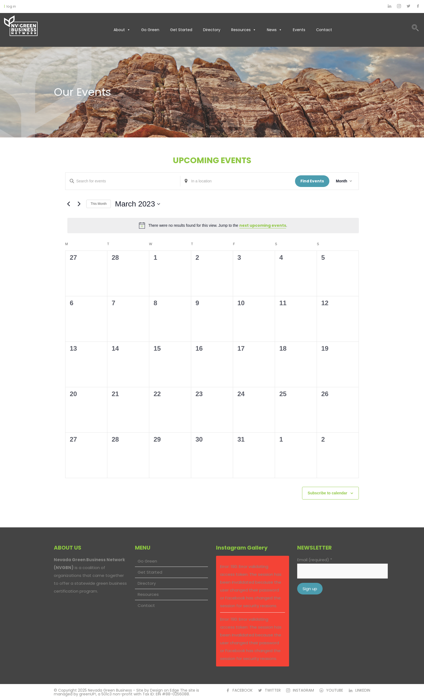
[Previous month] (68, 204)
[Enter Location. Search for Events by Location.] (237, 181)
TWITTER (273, 690)
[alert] (213, 225)
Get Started (181, 29)
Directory (211, 29)
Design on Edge (164, 690)
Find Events (312, 181)
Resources (243, 29)
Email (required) (314, 560)
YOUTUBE (334, 690)
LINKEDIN (362, 690)
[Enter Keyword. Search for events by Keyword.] (122, 181)
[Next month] (79, 204)
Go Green (150, 29)
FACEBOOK (243, 690)
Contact (324, 29)
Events (299, 29)
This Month (99, 204)
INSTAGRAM (303, 690)
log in (11, 6)
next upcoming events (262, 225)
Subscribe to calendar (327, 493)
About (122, 29)
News (274, 29)
